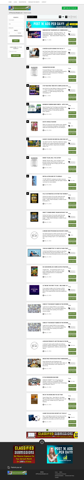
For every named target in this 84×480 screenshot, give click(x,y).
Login (15, 2)
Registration (22, 2)
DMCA (60, 472)
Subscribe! (16, 55)
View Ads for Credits (33, 2)
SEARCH (16, 40)
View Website (72, 43)
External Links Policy (69, 475)
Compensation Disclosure (60, 473)
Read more (72, 39)
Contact (44, 2)
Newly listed (32, 17)
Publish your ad (69, 8)
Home (10, 2)
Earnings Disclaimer (59, 475)
